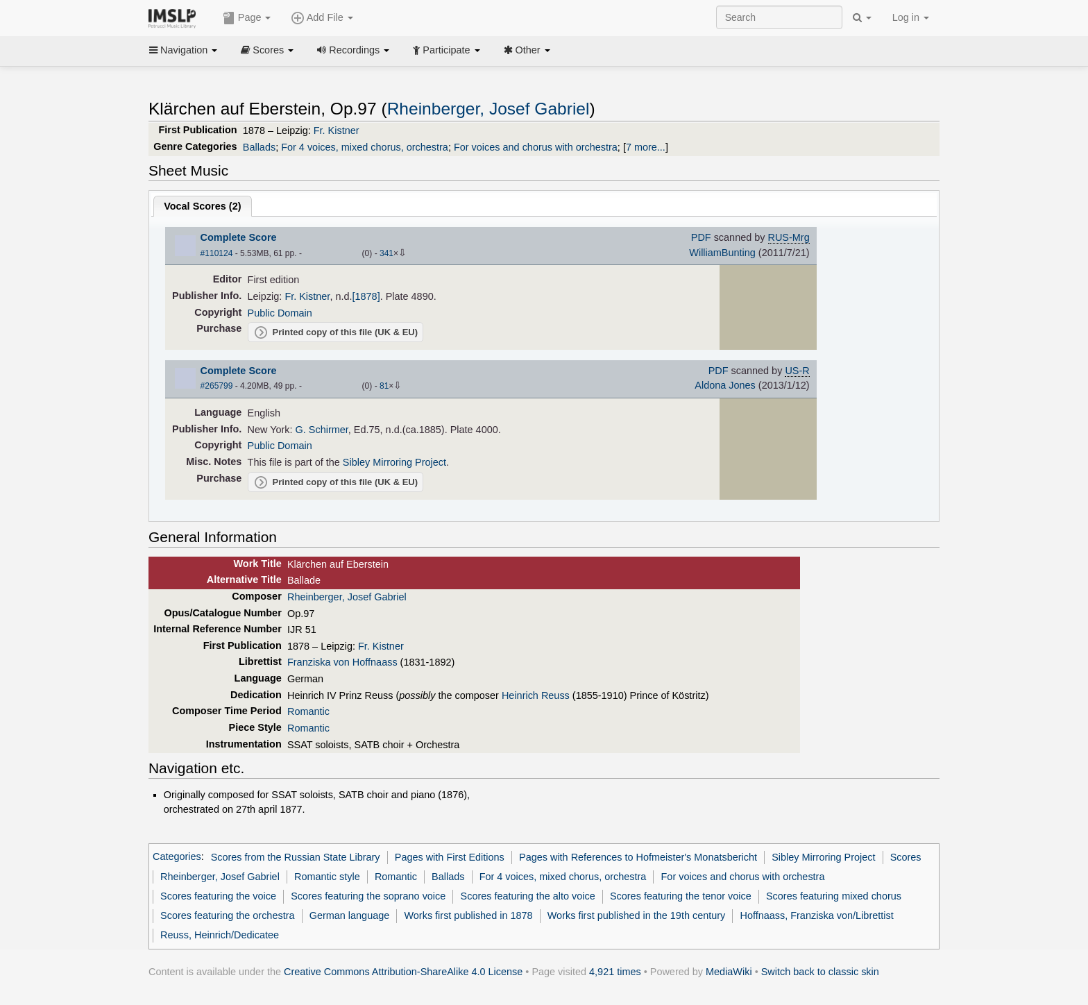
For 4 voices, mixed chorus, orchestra (364, 147)
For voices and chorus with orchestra (536, 147)
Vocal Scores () (202, 206)
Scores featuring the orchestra (227, 915)
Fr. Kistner (336, 130)
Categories (177, 857)
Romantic (308, 711)
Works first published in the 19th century (636, 915)
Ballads (259, 147)
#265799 (217, 386)
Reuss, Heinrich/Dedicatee (219, 934)
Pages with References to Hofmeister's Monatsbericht (638, 857)
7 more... (645, 147)
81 (384, 386)
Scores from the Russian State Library (295, 857)
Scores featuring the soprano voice (368, 896)
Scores (267, 50)
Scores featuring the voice (218, 896)
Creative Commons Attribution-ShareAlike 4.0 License (403, 971)
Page (247, 18)
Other (527, 50)
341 (386, 253)
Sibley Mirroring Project (394, 462)
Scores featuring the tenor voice (680, 896)
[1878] (366, 296)
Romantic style (327, 876)
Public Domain (280, 313)
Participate (446, 50)
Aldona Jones (725, 385)
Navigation (183, 50)
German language (349, 915)
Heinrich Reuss (536, 695)
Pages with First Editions (449, 857)
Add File (321, 18)
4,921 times (615, 971)
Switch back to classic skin (820, 971)
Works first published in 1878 (468, 915)
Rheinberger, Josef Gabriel (488, 108)
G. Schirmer (322, 429)
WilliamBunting (722, 252)
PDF (701, 237)
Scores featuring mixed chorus (833, 896)
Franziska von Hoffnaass (342, 662)
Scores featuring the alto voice (528, 896)
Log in (910, 17)
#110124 (217, 253)
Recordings (353, 50)
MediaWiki (729, 971)
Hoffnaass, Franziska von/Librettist (816, 915)
